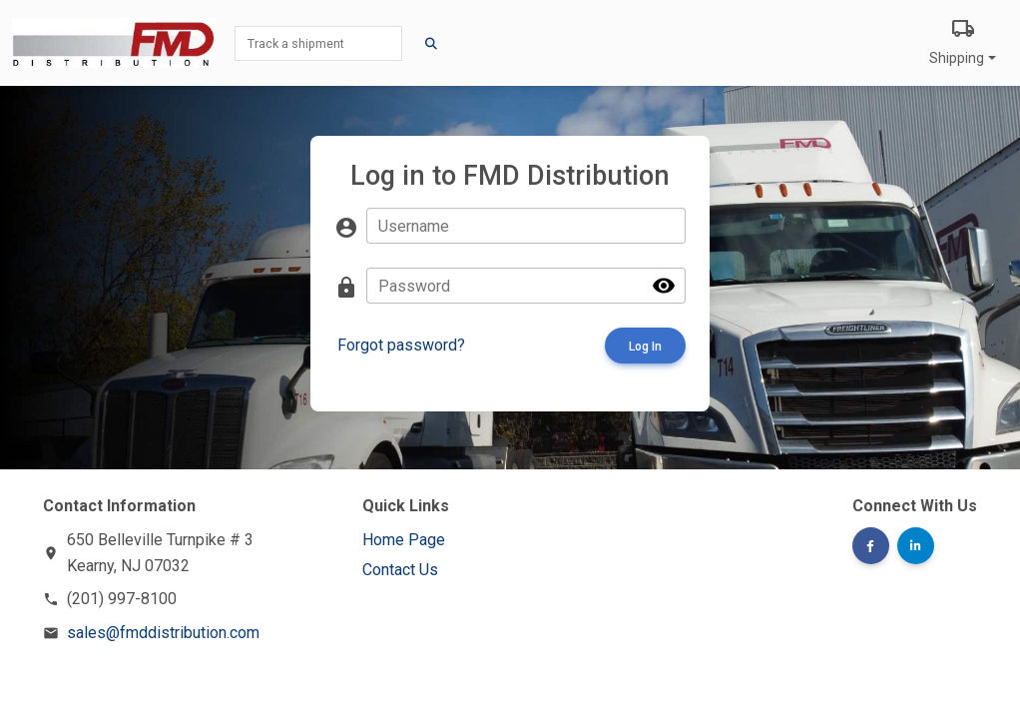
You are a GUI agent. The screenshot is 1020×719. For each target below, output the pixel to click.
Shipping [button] (962, 40)
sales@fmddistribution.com (163, 632)
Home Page (403, 539)
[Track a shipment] (318, 43)
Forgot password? (401, 345)
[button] (870, 545)
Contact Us (400, 569)
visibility (664, 286)
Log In (645, 347)
